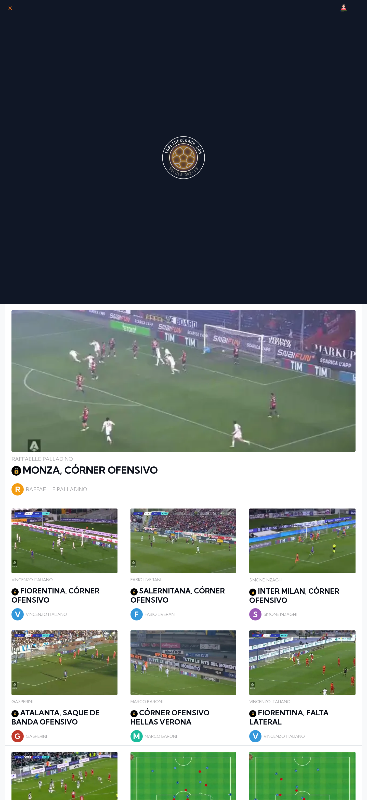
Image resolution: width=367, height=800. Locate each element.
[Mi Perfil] (343, 8)
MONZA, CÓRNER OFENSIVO (84, 470)
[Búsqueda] (357, 8)
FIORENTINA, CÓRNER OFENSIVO (55, 595)
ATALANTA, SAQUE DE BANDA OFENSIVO (55, 717)
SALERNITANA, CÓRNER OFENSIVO (177, 595)
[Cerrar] (10, 8)
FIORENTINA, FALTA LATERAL (289, 717)
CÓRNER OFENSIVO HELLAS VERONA (169, 717)
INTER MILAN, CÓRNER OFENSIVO (294, 596)
